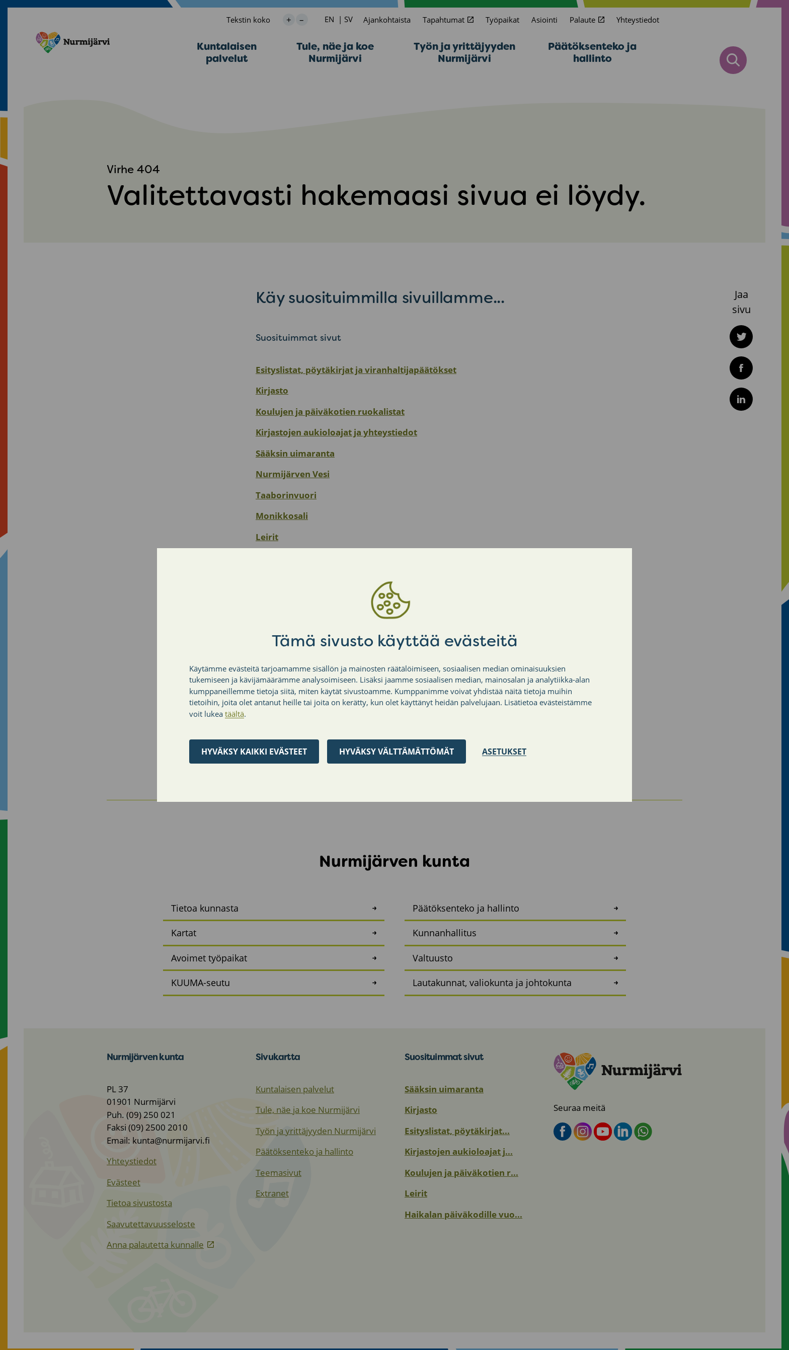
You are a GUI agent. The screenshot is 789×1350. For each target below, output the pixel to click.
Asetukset (504, 751)
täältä (234, 714)
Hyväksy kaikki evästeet (254, 751)
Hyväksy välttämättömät (396, 751)
